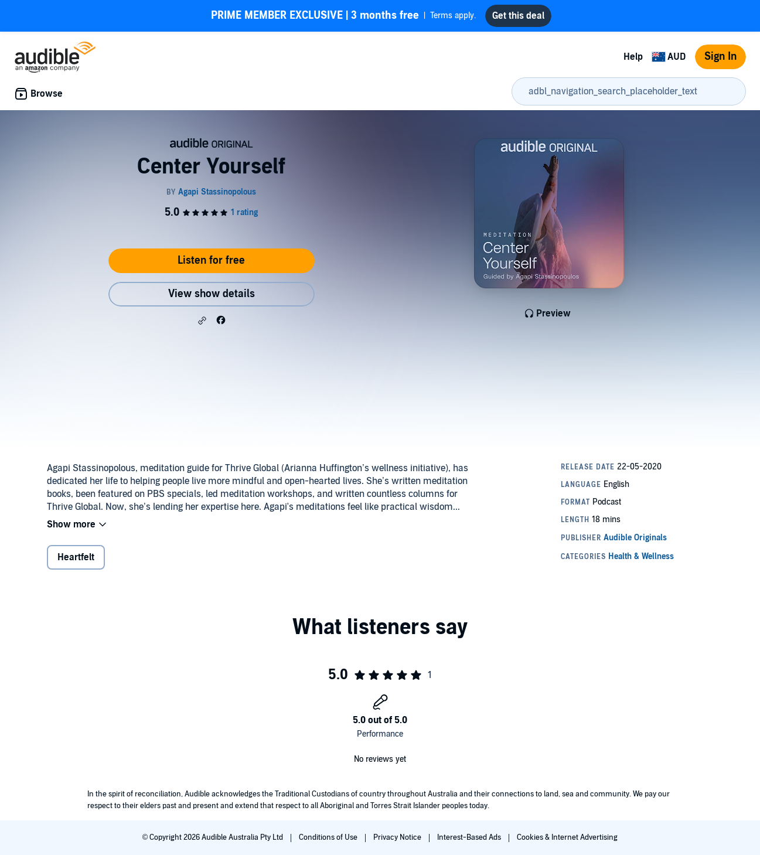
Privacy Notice (398, 837)
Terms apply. (343, 15)
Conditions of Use (329, 837)
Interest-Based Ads (470, 837)
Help (633, 57)
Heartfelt (75, 557)
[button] (202, 320)
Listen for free (211, 260)
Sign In (720, 56)
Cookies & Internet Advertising (567, 837)
